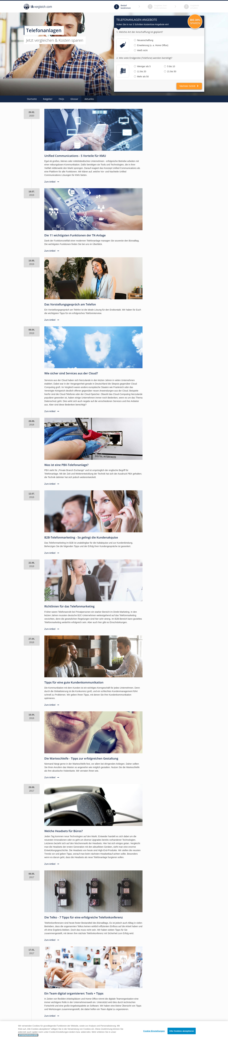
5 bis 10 (169, 66)
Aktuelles (89, 98)
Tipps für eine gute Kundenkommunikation (73, 682)
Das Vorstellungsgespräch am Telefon (70, 304)
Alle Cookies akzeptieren (181, 1033)
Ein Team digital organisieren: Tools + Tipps (73, 993)
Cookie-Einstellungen (154, 1033)
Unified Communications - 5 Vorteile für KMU (75, 156)
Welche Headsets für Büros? (63, 831)
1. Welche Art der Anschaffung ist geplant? (139, 31)
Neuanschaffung (143, 40)
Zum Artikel (51, 181)
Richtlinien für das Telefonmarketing (69, 606)
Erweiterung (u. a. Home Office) (151, 45)
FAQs (61, 98)
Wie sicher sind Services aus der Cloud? (71, 373)
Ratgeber (47, 98)
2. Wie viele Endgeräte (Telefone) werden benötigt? (144, 57)
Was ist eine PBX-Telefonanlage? (66, 465)
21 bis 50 (170, 71)
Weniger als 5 (142, 66)
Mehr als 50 (141, 76)
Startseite (32, 98)
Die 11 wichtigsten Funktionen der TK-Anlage (75, 235)
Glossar (74, 98)
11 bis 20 (140, 71)
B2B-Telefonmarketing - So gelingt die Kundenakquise (81, 537)
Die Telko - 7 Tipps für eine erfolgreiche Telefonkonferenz (83, 917)
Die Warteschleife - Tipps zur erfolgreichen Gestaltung (81, 758)
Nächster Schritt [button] (189, 86)
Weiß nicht (141, 50)
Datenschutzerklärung (28, 1037)
